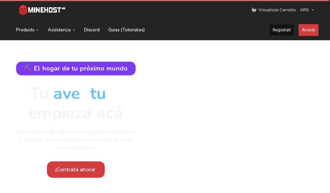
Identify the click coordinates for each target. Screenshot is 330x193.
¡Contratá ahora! (75, 169)
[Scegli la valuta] (306, 10)
